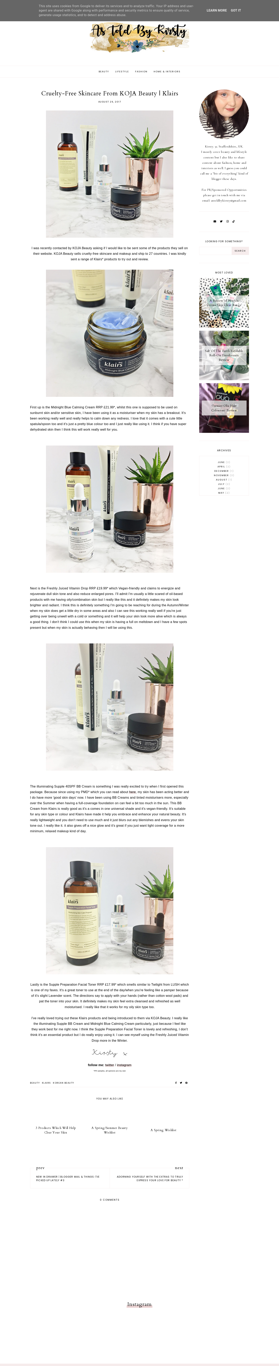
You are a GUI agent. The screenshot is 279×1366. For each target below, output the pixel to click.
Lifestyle (122, 74)
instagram (124, 1067)
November (224, 478)
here (132, 794)
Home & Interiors (167, 74)
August (224, 482)
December (224, 473)
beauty (35, 1085)
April (224, 469)
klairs (46, 1085)
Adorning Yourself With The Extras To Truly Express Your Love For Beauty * (150, 1181)
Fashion (141, 74)
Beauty (104, 74)
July (224, 486)
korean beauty (63, 1085)
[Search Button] (240, 253)
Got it (236, 10)
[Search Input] (215, 253)
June (224, 464)
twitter (109, 1067)
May (224, 495)
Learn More (217, 10)
